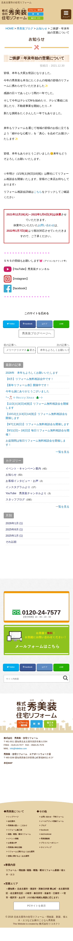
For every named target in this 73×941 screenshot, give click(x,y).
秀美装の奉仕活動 (15, 849)
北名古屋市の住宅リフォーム (16, 2)
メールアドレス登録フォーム (52, 823)
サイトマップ (46, 849)
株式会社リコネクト (49, 926)
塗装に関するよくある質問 (18, 858)
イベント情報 (13, 841)
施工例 (15, 832)
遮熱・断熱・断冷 (19, 836)
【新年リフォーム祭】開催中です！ (27, 385)
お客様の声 (12, 845)
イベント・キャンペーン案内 (23, 469)
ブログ (43, 828)
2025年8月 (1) (14, 530)
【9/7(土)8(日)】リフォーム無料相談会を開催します (37, 424)
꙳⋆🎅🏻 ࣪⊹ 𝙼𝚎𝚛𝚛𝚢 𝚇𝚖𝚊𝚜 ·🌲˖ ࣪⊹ (24, 398)
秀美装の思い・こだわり (17, 828)
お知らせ (11, 475)
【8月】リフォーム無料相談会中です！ (30, 379)
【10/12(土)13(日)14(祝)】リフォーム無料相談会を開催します (37, 416)
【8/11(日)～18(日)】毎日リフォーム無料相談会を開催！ (37, 433)
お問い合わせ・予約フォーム (52, 819)
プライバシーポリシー (49, 845)
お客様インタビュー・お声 (22, 481)
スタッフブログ (15, 500)
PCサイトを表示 (36, 908)
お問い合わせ (46, 225)
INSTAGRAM (46, 836)
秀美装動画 (45, 841)
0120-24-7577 (17, 747)
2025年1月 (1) (14, 536)
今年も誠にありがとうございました (27, 392)
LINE (61, 324)
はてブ (44, 324)
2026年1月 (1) (14, 524)
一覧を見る (62, 452)
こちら (38, 191)
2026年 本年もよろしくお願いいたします (32, 373)
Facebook (27, 324)
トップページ (13, 819)
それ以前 (11, 542)
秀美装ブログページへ (36, 333)
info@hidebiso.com (18, 751)
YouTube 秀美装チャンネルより (26, 494)
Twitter (11, 324)
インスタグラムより (18, 487)
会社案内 (11, 823)
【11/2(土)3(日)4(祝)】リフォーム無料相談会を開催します (37, 406)
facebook (45, 832)
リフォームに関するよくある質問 (21, 854)
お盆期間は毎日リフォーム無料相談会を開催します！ (36, 443)
